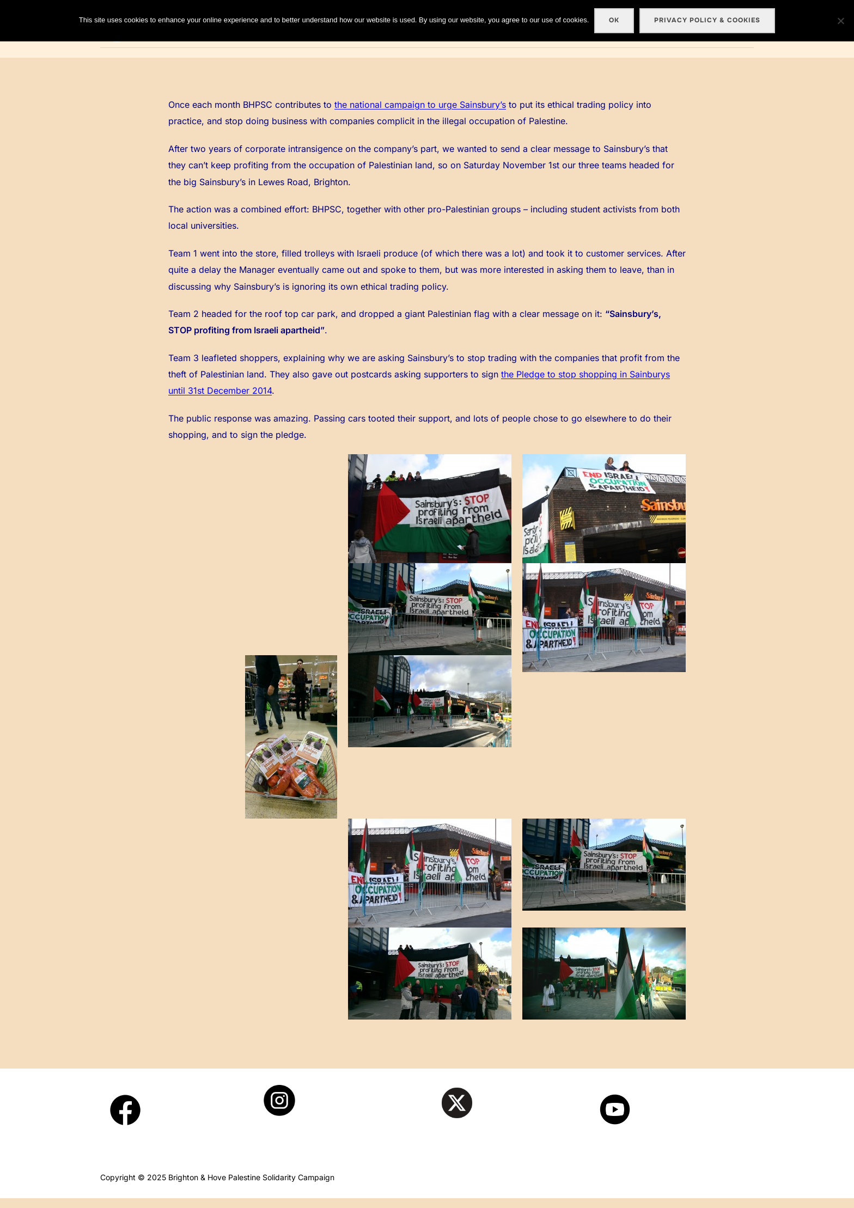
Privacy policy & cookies (707, 20)
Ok (614, 20)
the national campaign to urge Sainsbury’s (420, 114)
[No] (840, 20)
